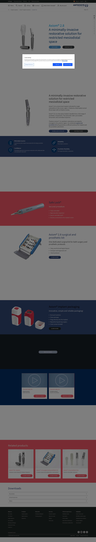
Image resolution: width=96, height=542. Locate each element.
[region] (48, 61)
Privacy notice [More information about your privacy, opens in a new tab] (64, 60)
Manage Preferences (29, 64)
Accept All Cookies (67, 64)
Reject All (57, 64)
